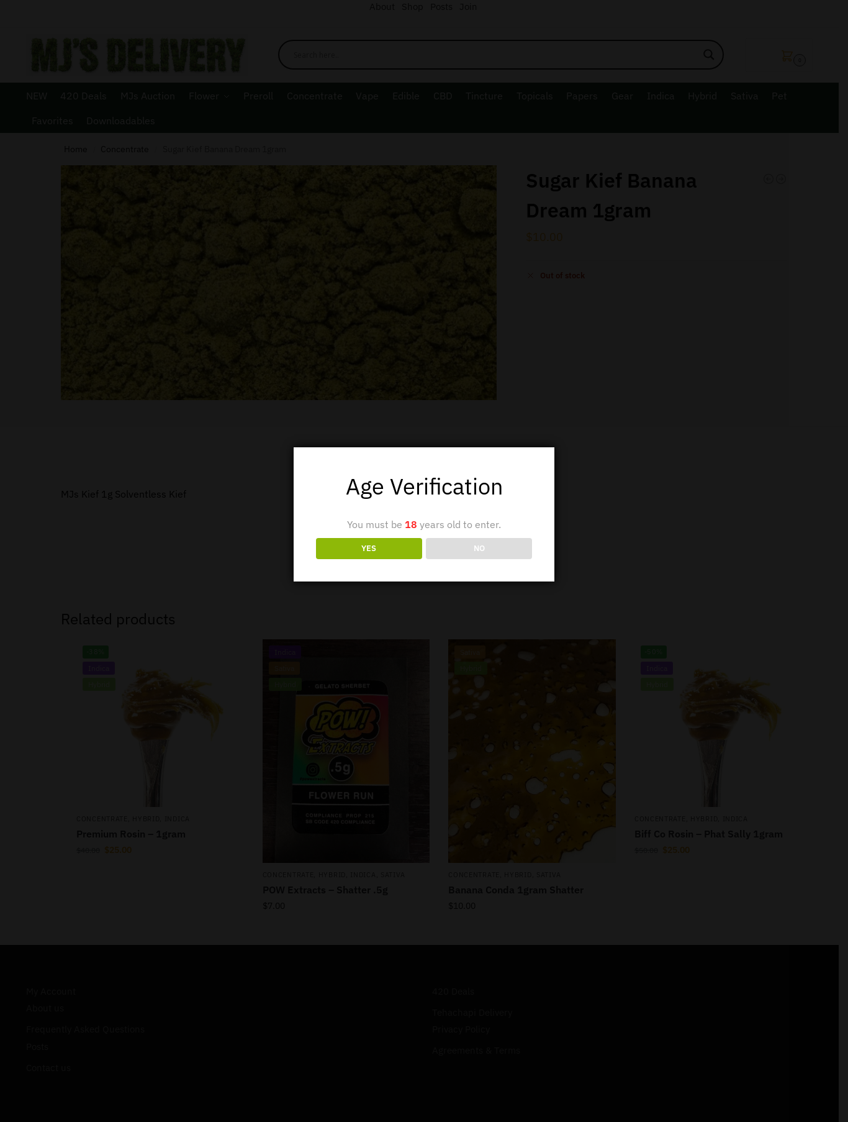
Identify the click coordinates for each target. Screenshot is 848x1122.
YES (368, 548)
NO (479, 548)
